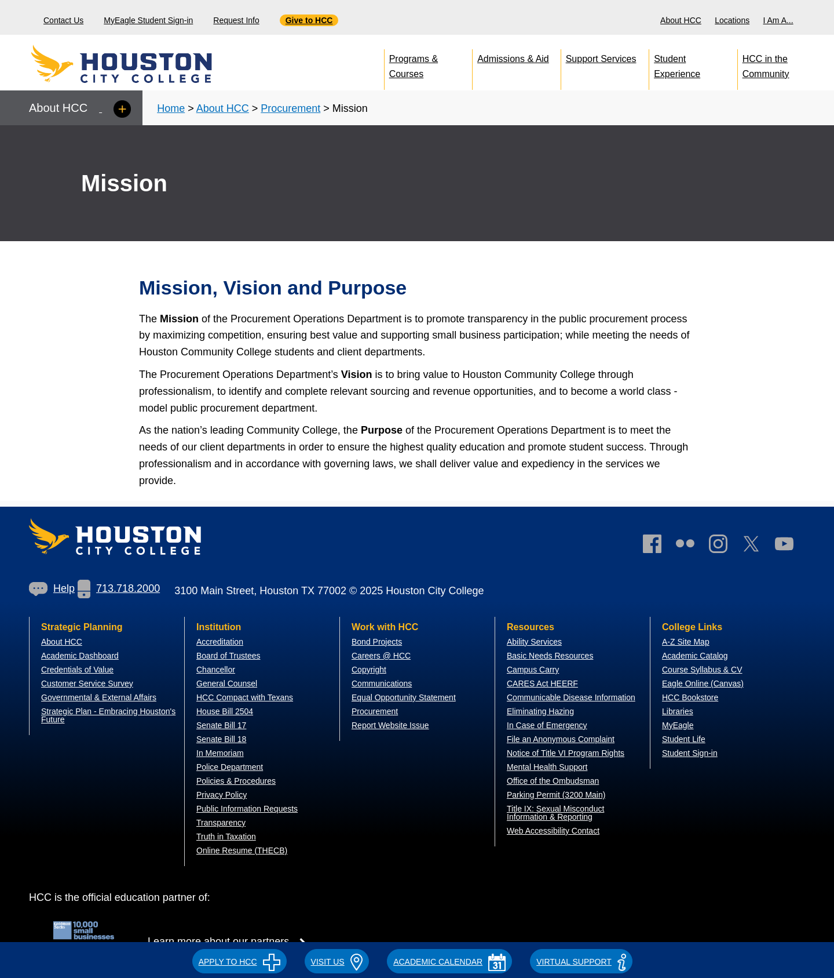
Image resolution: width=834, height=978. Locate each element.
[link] (724, 546)
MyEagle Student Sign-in (148, 20)
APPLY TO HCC (239, 961)
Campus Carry (533, 669)
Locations (732, 20)
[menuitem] (682, 17)
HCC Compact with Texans (244, 697)
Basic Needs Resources (550, 655)
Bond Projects (377, 641)
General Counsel (226, 683)
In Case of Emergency (547, 725)
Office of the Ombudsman (553, 781)
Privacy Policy (221, 794)
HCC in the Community (765, 64)
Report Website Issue (390, 725)
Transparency (221, 822)
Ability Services (534, 641)
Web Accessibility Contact (553, 830)
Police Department (229, 767)
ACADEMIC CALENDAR (449, 961)
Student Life (683, 739)
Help (52, 588)
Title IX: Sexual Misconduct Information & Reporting (555, 812)
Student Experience (677, 64)
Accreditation (219, 641)
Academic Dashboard (80, 655)
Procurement (290, 108)
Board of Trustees (228, 655)
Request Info (236, 20)
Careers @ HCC (381, 655)
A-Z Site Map (685, 641)
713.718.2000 (119, 588)
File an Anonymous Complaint (560, 739)
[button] (239, 960)
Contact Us (63, 20)
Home (171, 108)
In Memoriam (220, 753)
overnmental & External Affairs (101, 697)
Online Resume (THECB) (241, 850)
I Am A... (778, 20)
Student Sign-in (690, 753)
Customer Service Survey (87, 683)
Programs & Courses (413, 64)
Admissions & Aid (513, 59)
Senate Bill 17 (221, 725)
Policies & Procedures (236, 781)
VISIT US (337, 961)
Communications (382, 683)
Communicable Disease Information (571, 697)
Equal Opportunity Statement (404, 697)
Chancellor (215, 669)
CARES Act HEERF (542, 683)
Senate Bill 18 (221, 739)
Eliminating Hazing (540, 711)
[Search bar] (821, 17)
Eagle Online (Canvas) (703, 683)
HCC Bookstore (690, 697)
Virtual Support (581, 961)
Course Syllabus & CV (702, 669)
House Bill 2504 (224, 711)
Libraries (677, 711)
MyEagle (677, 725)
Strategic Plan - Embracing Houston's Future (108, 715)
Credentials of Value (77, 669)
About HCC (680, 20)
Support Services (601, 59)
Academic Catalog (695, 655)
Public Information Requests (247, 808)
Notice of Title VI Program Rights (565, 753)
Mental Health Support (547, 767)
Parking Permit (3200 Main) (556, 794)
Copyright (369, 669)
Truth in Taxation (226, 836)
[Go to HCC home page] (147, 63)
